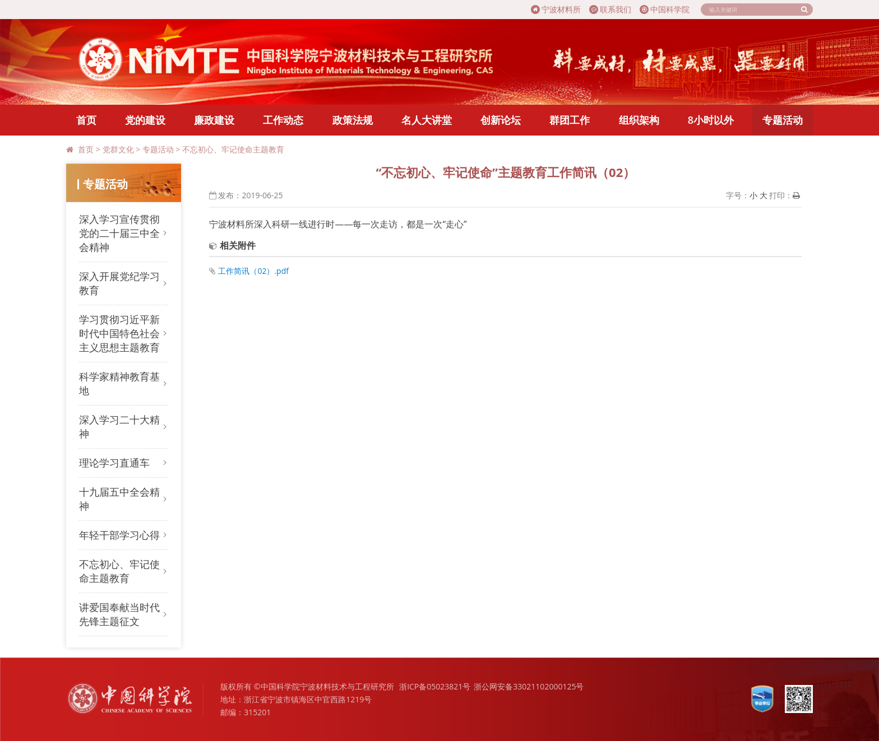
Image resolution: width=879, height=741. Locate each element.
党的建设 (145, 120)
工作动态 (283, 120)
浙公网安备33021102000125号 (529, 686)
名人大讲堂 (426, 120)
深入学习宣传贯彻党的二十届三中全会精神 (119, 233)
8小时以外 (711, 120)
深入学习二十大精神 (119, 426)
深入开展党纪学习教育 (119, 283)
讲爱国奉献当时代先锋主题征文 (119, 614)
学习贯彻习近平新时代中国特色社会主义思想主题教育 (119, 333)
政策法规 (352, 120)
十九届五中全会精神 (119, 498)
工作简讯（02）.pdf (253, 270)
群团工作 (569, 120)
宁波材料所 (556, 9)
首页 (86, 120)
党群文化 (118, 149)
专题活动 (782, 120)
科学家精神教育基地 (119, 383)
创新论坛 (500, 120)
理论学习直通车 (114, 462)
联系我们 (610, 9)
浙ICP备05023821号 (434, 686)
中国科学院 (665, 9)
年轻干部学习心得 (119, 535)
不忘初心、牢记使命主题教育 (233, 149)
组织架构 (639, 120)
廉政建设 (214, 120)
